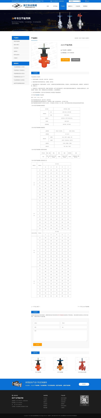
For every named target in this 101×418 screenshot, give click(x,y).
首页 (48, 6)
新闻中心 (70, 6)
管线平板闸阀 (17, 41)
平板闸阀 (37, 95)
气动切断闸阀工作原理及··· (19, 80)
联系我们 (85, 6)
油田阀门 (16, 51)
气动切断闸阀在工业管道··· (19, 67)
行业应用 (78, 6)
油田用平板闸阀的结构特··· (19, 83)
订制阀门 (16, 58)
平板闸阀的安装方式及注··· (19, 73)
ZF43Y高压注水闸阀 (82, 372)
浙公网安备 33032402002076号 (67, 415)
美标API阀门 (16, 44)
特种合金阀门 (17, 54)
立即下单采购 (65, 59)
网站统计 (75, 415)
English (87, 1)
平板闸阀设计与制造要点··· (19, 70)
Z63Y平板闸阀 (38, 372)
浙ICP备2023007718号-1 (56, 415)
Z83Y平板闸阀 (86, 306)
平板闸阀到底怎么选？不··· (19, 76)
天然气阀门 (16, 48)
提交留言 (37, 344)
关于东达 (55, 6)
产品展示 (63, 6)
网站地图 (45, 407)
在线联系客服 (76, 59)
